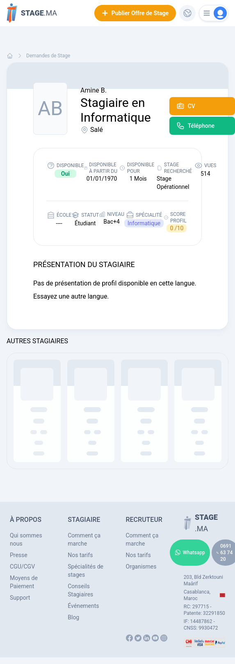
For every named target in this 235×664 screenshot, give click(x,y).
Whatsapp (190, 552)
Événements (83, 606)
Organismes (141, 566)
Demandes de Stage (48, 56)
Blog (73, 617)
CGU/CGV (22, 566)
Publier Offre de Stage (135, 13)
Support (20, 597)
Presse (18, 555)
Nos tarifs (80, 555)
